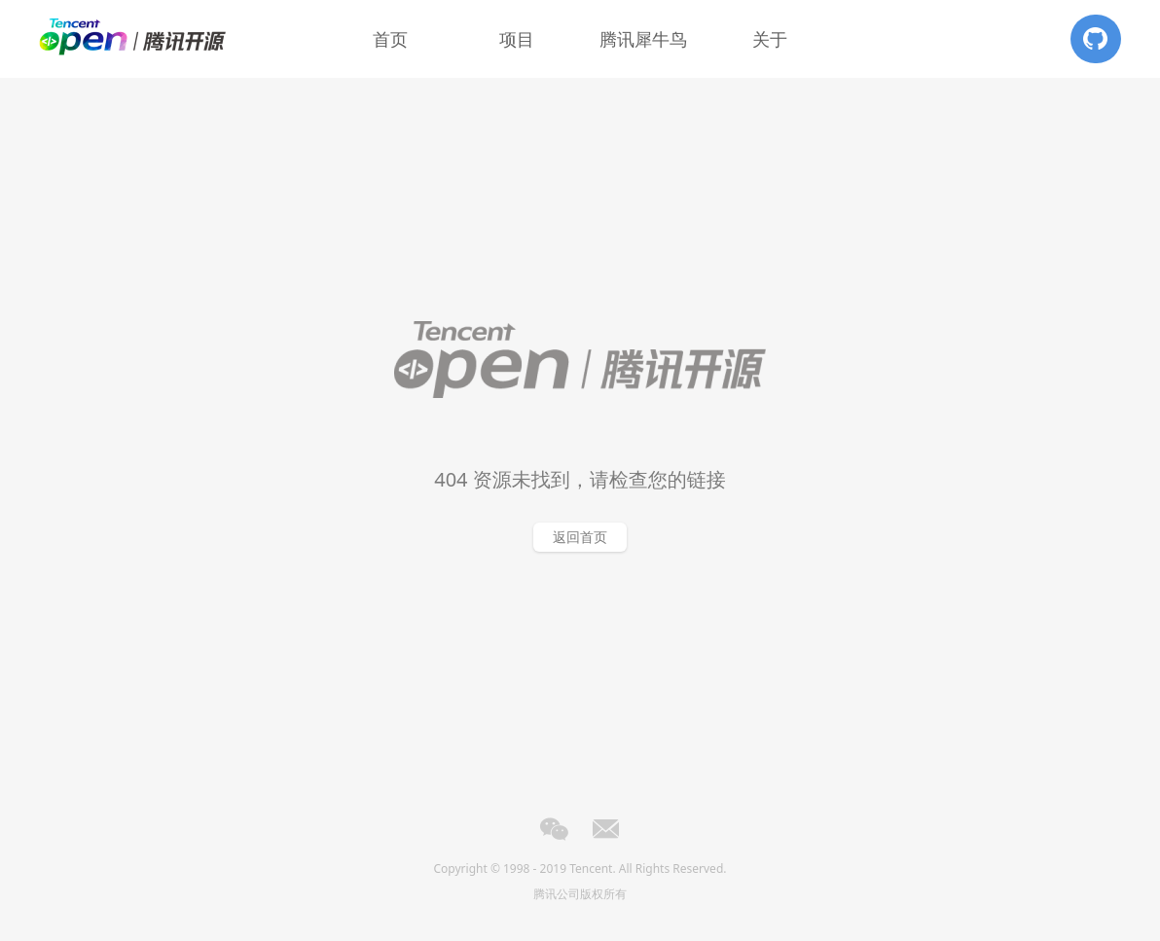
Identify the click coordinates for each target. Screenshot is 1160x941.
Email (606, 829)
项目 (516, 39)
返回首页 (580, 536)
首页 (390, 39)
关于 (769, 39)
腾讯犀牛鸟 (643, 39)
